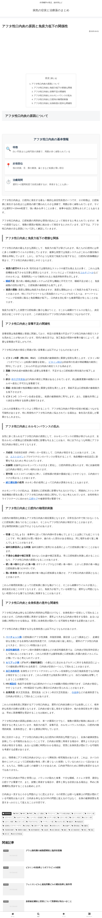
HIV (23, 815)
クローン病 (89, 815)
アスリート (50, 815)
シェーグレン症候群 (35, 819)
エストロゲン (17, 457)
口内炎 (26, 827)
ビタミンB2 (87, 819)
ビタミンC (19, 823)
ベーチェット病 (14, 638)
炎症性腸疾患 (12, 651)
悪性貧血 (76, 827)
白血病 (75, 693)
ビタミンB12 (55, 363)
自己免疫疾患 (12, 672)
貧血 (91, 831)
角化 (84, 831)
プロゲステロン (32, 823)
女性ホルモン (55, 827)
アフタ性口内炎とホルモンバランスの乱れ (53, 96)
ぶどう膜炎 (39, 815)
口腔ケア (33, 500)
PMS (29, 815)
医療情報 (7, 815)
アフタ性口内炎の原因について (46, 84)
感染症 (13, 685)
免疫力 (70, 823)
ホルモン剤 (60, 823)
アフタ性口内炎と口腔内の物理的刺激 (51, 100)
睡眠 (8, 282)
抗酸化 (85, 827)
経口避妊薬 (11, 483)
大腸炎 (45, 827)
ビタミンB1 (62, 819)
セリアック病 (12, 663)
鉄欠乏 (6, 835)
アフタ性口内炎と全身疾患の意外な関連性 (53, 104)
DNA (16, 815)
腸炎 (64, 831)
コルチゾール (87, 273)
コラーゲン (7, 819)
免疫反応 (79, 823)
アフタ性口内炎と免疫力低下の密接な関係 (53, 88)
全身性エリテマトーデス (12, 827)
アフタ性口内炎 (63, 815)
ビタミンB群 (8, 823)
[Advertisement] (51, 52)
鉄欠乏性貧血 (18, 380)
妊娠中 (66, 827)
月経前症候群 (8, 831)
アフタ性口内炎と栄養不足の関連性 (50, 92)
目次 (47, 78)
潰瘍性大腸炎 (21, 831)
